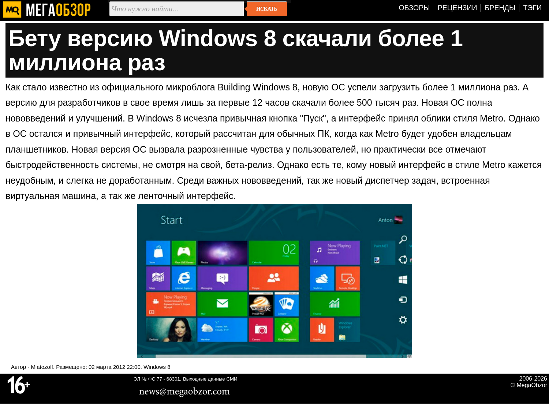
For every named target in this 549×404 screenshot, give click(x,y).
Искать (266, 9)
